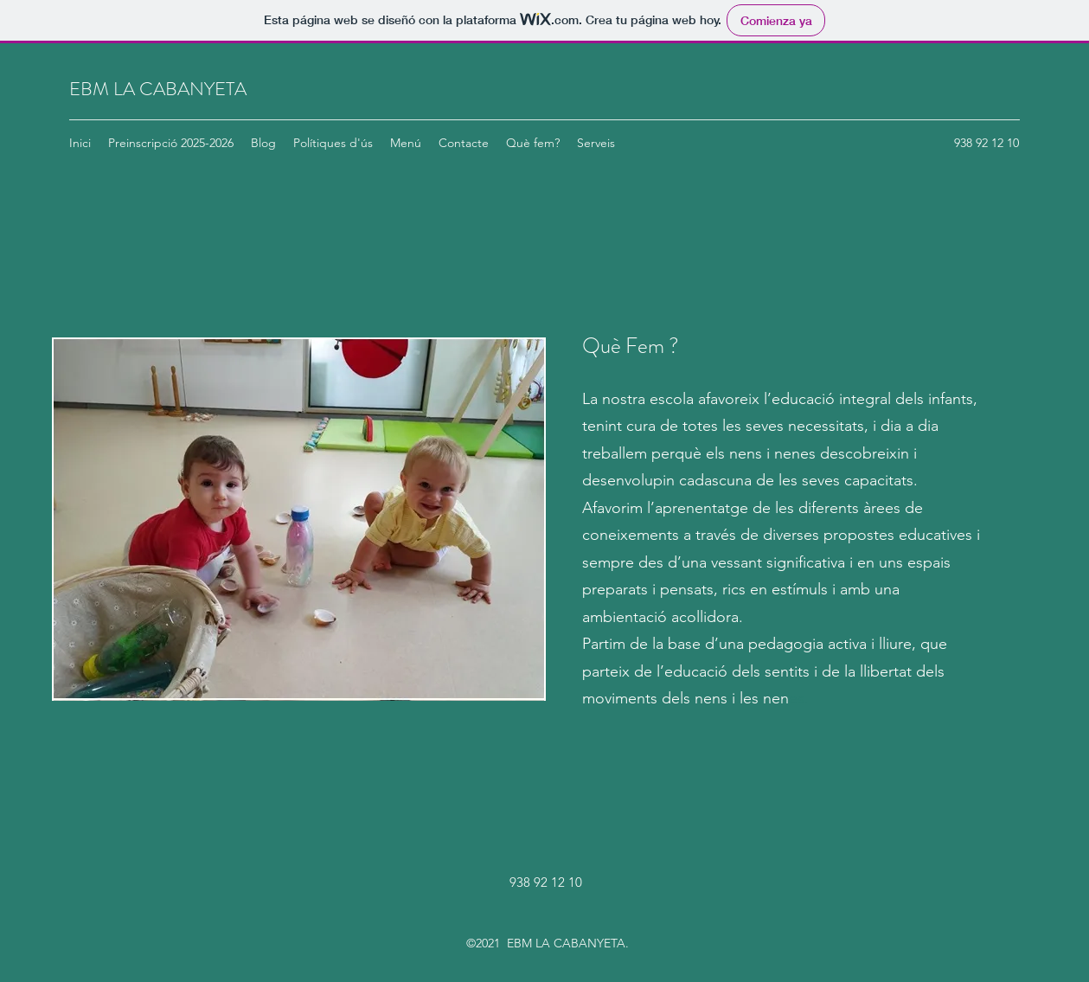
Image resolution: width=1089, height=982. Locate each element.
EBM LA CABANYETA (158, 88)
